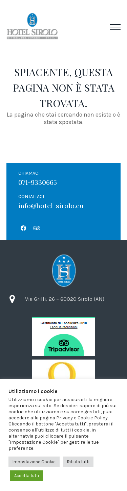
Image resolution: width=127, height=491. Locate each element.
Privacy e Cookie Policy (82, 418)
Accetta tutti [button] (26, 475)
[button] (115, 27)
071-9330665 (37, 182)
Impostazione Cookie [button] (34, 461)
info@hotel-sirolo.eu (51, 205)
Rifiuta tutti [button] (78, 461)
